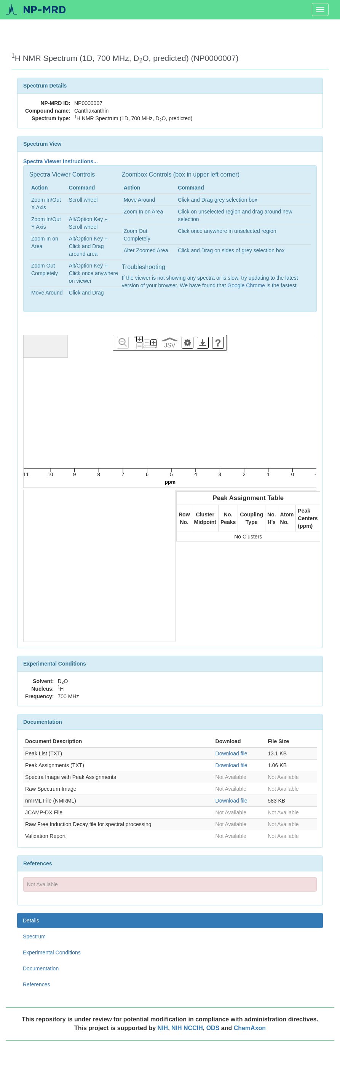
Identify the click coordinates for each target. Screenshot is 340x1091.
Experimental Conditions (52, 952)
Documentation (41, 968)
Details (31, 920)
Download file (231, 753)
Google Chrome (246, 285)
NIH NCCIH (187, 1028)
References (36, 984)
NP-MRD (44, 9)
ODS (213, 1028)
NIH (163, 1028)
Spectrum (34, 936)
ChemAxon (250, 1028)
